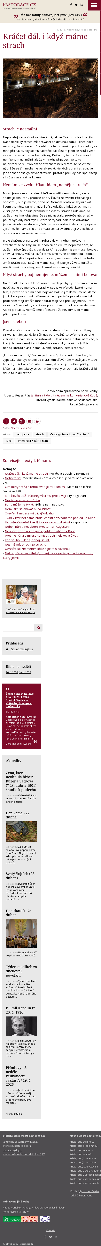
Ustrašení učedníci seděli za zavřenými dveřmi (37, 522)
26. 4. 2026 (12, 672)
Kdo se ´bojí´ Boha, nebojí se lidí (27, 540)
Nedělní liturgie (22, 743)
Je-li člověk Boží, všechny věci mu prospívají (35, 496)
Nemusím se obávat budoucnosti (28, 509)
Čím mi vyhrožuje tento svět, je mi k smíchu (35, 487)
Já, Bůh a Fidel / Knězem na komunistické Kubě (64, 395)
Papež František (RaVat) (16, 1207)
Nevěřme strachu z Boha (22, 500)
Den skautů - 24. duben (19, 912)
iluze (9, 441)
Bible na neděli (18, 666)
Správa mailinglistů (22, 649)
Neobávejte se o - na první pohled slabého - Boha (40, 531)
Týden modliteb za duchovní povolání (21, 970)
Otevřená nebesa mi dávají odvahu (29, 513)
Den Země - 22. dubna (18, 815)
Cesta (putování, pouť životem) (69, 434)
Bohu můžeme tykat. (20, 504)
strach (40, 434)
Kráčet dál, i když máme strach (26, 473)
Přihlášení (14, 643)
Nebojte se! (13, 478)
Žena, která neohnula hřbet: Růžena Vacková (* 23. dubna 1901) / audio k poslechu (21, 781)
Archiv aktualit (14, 1113)
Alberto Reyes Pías (76, 29)
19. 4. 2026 (25, 672)
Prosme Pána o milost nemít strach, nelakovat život (41, 535)
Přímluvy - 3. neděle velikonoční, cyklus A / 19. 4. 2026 (18, 1076)
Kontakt (50, 1230)
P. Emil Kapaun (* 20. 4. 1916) (20, 1010)
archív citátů (76, 19)
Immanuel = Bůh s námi (33, 441)
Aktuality (13, 760)
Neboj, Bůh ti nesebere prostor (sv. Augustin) (37, 526)
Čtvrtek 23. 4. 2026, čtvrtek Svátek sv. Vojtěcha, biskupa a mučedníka (19, 701)
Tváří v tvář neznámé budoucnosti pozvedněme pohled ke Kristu (51, 518)
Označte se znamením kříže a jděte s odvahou (37, 549)
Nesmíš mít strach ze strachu (25, 544)
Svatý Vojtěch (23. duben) (20, 875)
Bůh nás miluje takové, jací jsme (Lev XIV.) (50, 15)
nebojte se (22, 434)
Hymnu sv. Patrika (89, 1191)
